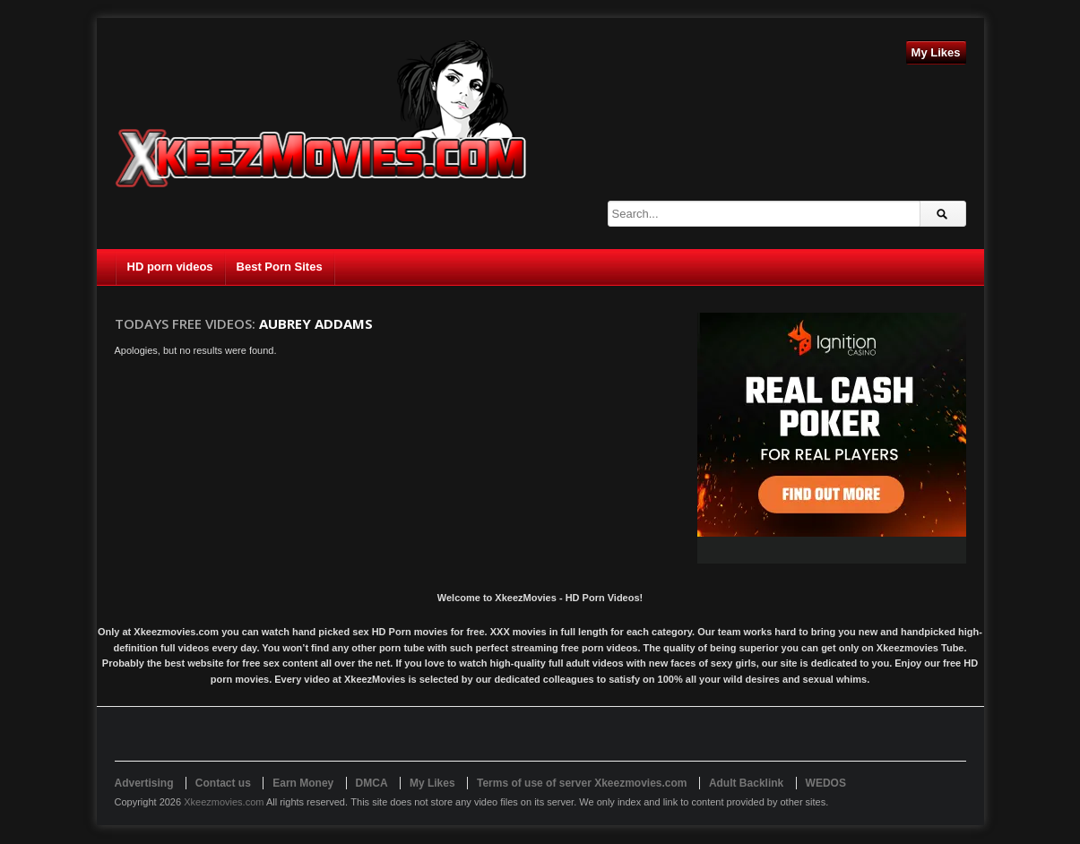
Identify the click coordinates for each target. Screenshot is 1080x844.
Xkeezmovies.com (224, 802)
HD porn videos (170, 266)
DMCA (372, 783)
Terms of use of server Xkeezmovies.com (582, 783)
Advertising (144, 783)
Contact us (223, 783)
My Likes (936, 52)
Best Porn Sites (280, 266)
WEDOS (826, 783)
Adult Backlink (746, 783)
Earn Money (302, 783)
